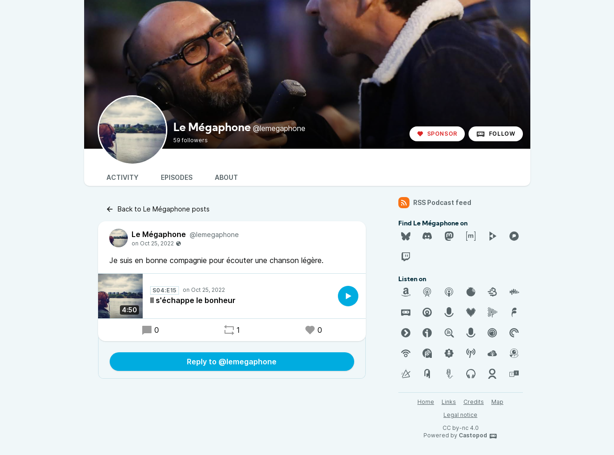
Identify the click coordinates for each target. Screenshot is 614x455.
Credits (473, 401)
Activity (122, 177)
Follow (495, 133)
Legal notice (460, 414)
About (226, 177)
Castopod (478, 436)
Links (449, 401)
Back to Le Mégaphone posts (158, 209)
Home (425, 401)
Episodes (176, 177)
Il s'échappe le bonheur (193, 300)
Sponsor (437, 133)
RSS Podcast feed (434, 202)
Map (497, 401)
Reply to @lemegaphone (232, 361)
